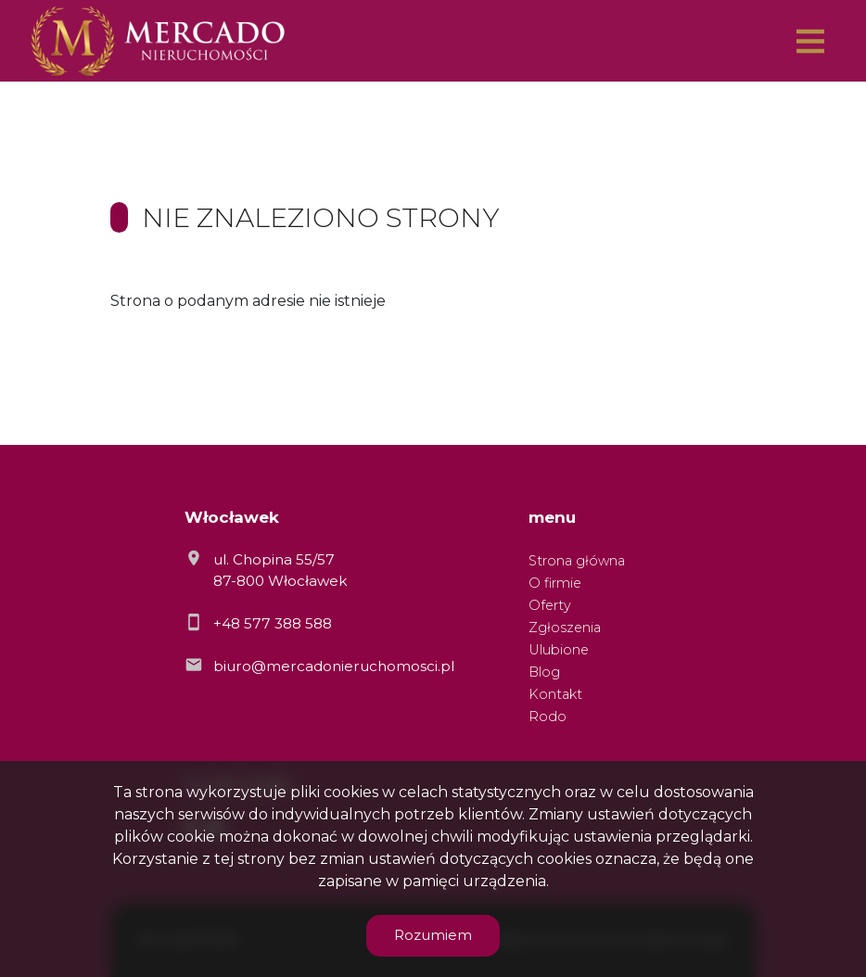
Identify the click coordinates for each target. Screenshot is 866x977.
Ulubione (559, 649)
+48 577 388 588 (272, 623)
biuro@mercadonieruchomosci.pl (333, 666)
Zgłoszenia (565, 627)
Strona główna (577, 560)
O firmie (555, 583)
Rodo (548, 716)
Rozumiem (433, 935)
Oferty (550, 605)
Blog (544, 672)
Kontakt (555, 694)
